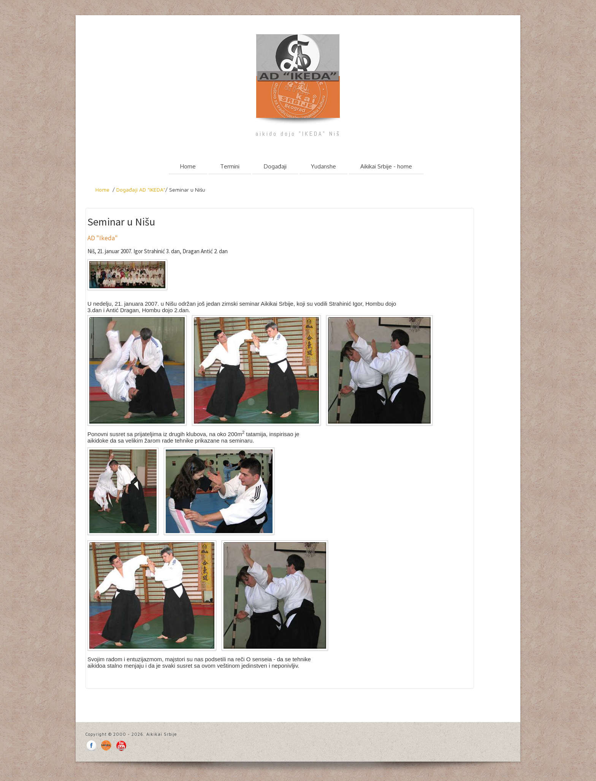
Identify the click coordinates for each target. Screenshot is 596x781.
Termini (229, 166)
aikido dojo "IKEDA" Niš (297, 134)
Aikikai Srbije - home (386, 166)
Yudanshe (323, 166)
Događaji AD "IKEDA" (140, 189)
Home (188, 166)
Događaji (275, 166)
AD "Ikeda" (102, 238)
